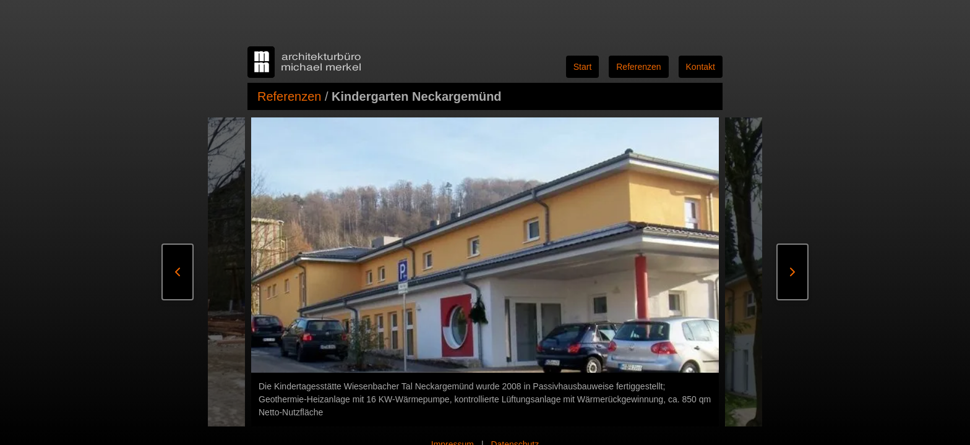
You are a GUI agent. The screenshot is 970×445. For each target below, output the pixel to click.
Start (582, 67)
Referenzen (638, 67)
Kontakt (700, 67)
